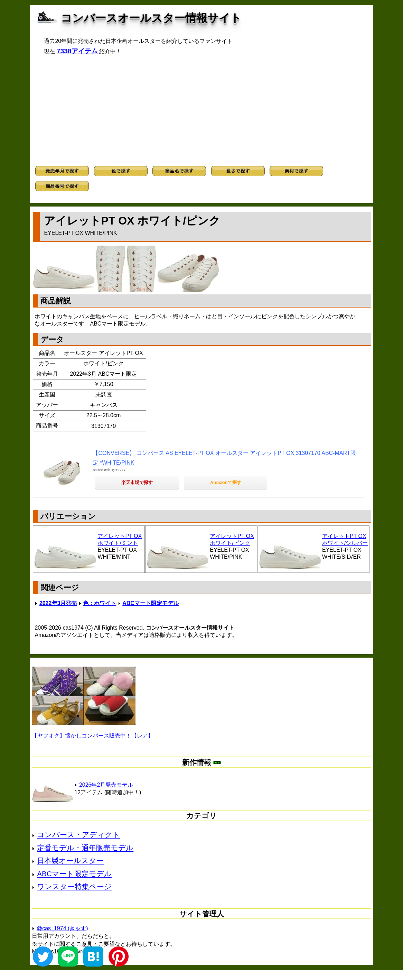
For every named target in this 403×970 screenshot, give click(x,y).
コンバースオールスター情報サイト (151, 18)
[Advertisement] (201, 110)
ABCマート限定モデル (150, 603)
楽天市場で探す (137, 482)
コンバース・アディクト (78, 835)
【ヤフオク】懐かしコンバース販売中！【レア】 (92, 736)
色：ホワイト (99, 603)
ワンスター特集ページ (74, 886)
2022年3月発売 (58, 603)
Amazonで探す (225, 482)
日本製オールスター (70, 860)
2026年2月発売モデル (103, 785)
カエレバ (118, 470)
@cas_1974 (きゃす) (62, 928)
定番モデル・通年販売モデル (85, 848)
